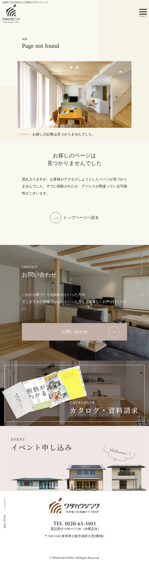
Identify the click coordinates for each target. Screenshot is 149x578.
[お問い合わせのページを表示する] (74, 332)
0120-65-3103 (80, 523)
